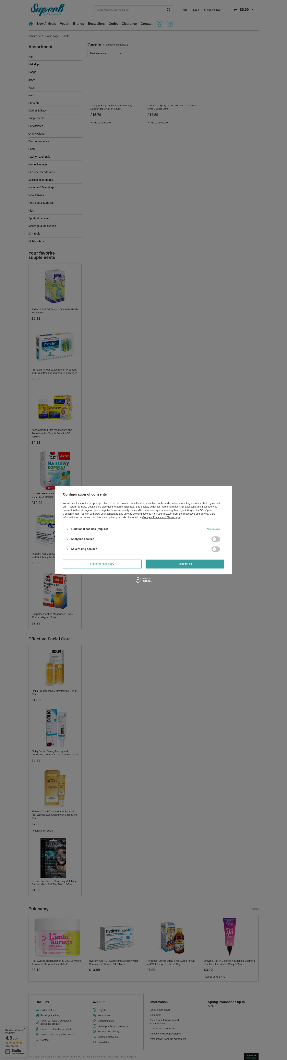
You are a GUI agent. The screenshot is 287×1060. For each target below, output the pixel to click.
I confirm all (185, 563)
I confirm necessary (102, 563)
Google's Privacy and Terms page (161, 517)
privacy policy (148, 506)
